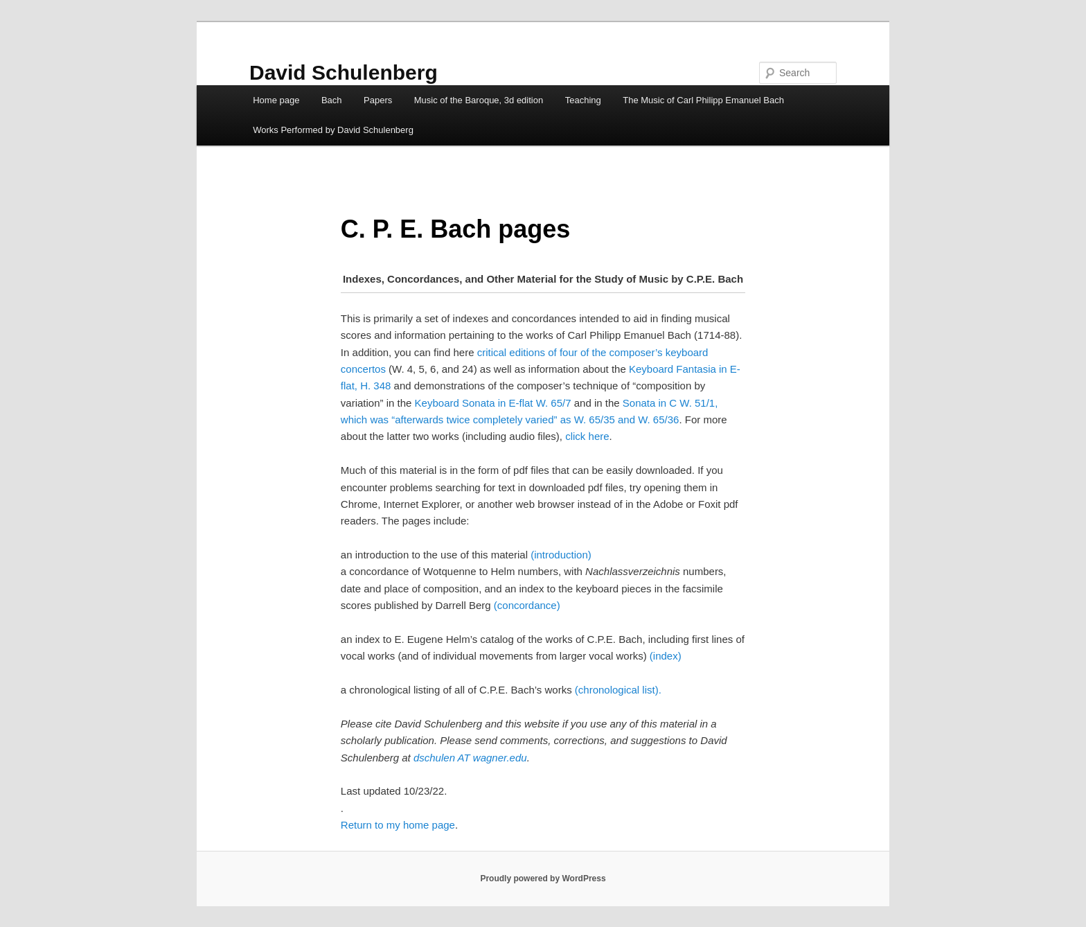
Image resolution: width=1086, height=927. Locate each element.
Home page (276, 100)
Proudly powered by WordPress (542, 878)
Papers (378, 100)
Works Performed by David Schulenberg (333, 130)
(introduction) (561, 554)
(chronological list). (618, 690)
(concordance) (527, 605)
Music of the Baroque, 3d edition (478, 100)
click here (587, 436)
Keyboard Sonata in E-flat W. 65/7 (493, 403)
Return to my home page (398, 825)
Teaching (583, 100)
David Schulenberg (343, 72)
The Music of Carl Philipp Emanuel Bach (703, 100)
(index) (666, 656)
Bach (331, 100)
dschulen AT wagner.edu (470, 757)
